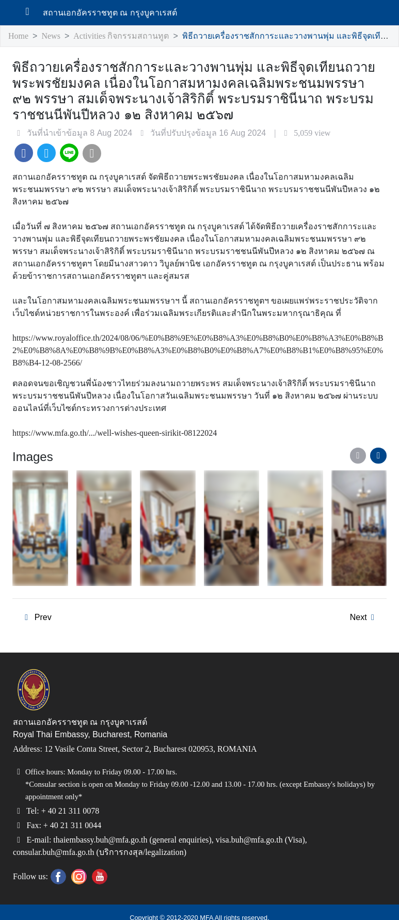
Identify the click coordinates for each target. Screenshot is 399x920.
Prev (36, 606)
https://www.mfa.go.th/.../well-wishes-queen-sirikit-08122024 (131, 421)
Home (19, 36)
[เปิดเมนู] (31, 12)
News (53, 36)
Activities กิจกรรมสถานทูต (122, 36)
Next (363, 606)
